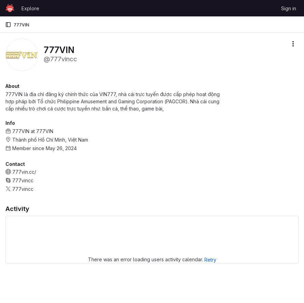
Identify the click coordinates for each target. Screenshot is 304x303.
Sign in (288, 8)
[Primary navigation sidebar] (8, 24)
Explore (30, 8)
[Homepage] (10, 8)
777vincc (22, 180)
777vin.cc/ (24, 172)
